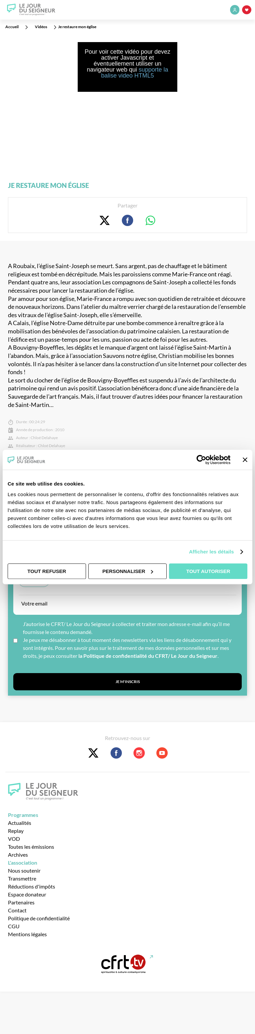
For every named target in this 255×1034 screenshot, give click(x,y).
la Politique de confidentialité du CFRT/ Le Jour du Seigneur (147, 656)
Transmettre (22, 878)
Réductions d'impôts (31, 886)
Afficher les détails (211, 551)
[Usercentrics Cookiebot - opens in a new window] (201, 460)
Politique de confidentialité (39, 918)
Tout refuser (47, 571)
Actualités (19, 823)
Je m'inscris (128, 681)
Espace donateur (27, 894)
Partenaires (21, 902)
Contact (17, 910)
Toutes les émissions (31, 846)
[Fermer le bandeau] (245, 459)
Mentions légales (27, 934)
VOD (14, 838)
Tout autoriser (208, 571)
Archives (18, 854)
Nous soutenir (24, 870)
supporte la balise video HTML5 (134, 72)
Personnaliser (127, 571)
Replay (16, 831)
